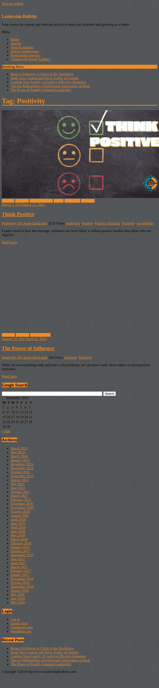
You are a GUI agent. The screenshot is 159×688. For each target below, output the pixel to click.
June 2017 (18, 559)
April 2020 (18, 519)
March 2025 (19, 448)
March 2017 (19, 567)
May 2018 (18, 535)
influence (8, 335)
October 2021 (20, 492)
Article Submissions (25, 51)
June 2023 (18, 488)
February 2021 (21, 500)
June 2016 (18, 598)
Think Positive (18, 214)
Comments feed (22, 627)
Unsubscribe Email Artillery (30, 59)
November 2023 (22, 468)
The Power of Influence (28, 348)
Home (15, 39)
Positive (87, 223)
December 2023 (22, 464)
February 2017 (21, 571)
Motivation (72, 201)
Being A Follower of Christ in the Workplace (42, 74)
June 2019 (18, 523)
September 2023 (22, 476)
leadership (73, 223)
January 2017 (20, 575)
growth (59, 201)
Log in (15, 619)
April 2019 (18, 527)
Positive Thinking (107, 223)
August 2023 (20, 480)
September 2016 (22, 587)
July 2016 (17, 594)
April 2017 (18, 563)
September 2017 (22, 555)
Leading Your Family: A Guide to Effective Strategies (48, 82)
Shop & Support (22, 47)
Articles (16, 43)
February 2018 (21, 543)
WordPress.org (21, 631)
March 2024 (19, 456)
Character (22, 201)
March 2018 (19, 539)
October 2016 (20, 583)
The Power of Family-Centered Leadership (41, 90)
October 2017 (20, 551)
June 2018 (18, 531)
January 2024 (20, 460)
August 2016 (20, 591)
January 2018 (20, 547)
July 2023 (17, 484)
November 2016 (22, 579)
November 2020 (22, 508)
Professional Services (26, 55)
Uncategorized (40, 335)
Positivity (87, 201)
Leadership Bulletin (19, 16)
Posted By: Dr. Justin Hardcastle (25, 223)
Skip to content (12, 3)
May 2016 (18, 602)
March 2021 (19, 496)
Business (8, 201)
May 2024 (18, 452)
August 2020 (20, 515)
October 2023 (20, 472)
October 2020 (20, 511)
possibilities (145, 223)
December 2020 (22, 504)
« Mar (6, 431)
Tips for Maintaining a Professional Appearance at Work (50, 86)
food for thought (41, 201)
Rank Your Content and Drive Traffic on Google (45, 78)
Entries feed (19, 623)
